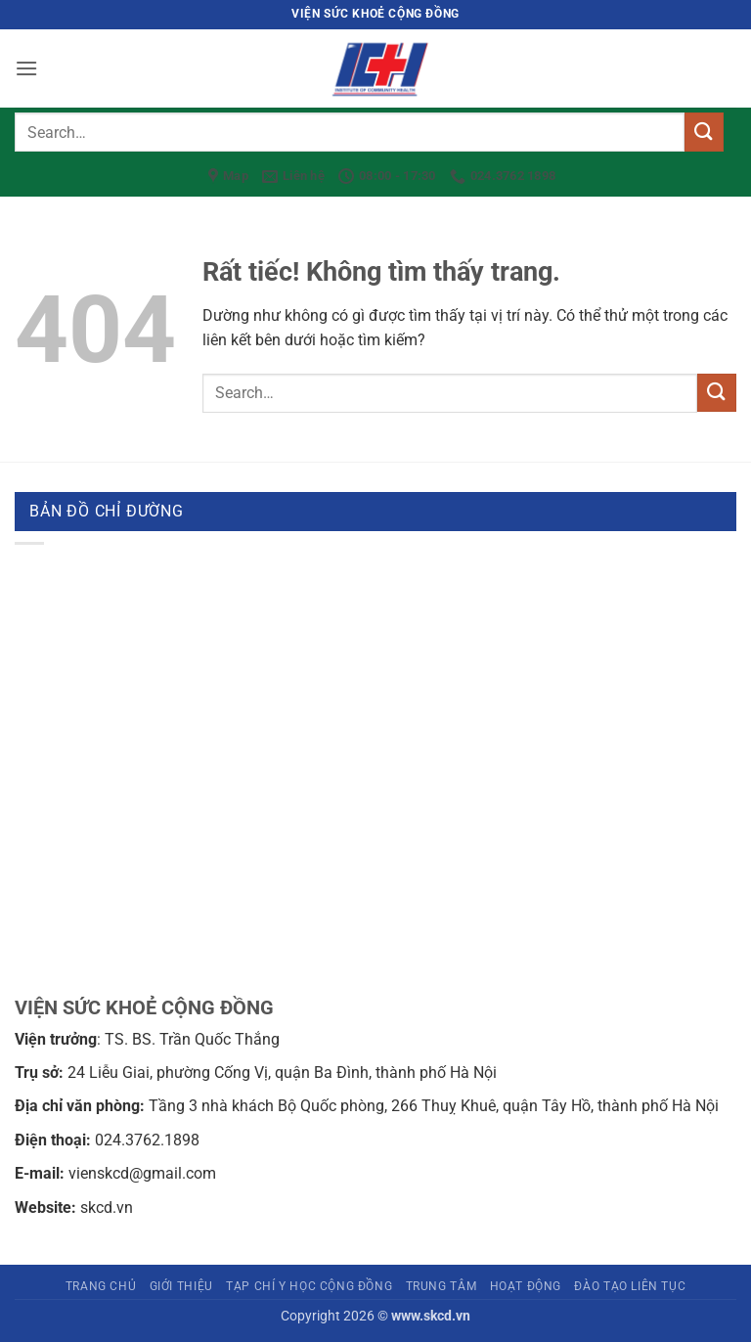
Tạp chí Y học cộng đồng (309, 1286)
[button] (26, 68)
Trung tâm (441, 1286)
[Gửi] (704, 131)
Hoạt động (526, 1286)
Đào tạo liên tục (629, 1286)
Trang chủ (101, 1286)
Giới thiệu (181, 1286)
